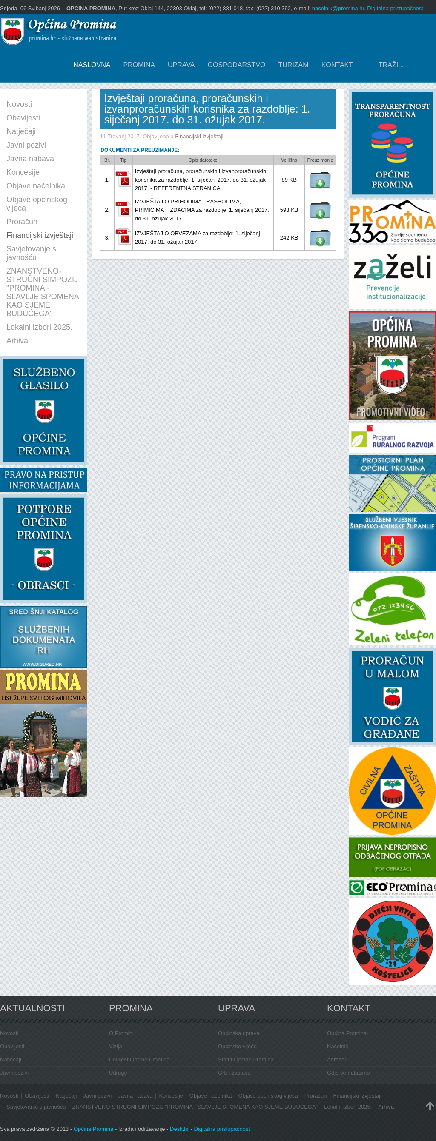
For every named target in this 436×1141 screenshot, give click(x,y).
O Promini (121, 1033)
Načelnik (337, 1046)
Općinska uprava (239, 1033)
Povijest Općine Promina (139, 1059)
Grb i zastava (234, 1073)
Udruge (118, 1073)
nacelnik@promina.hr (338, 8)
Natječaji (10, 1059)
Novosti (9, 1033)
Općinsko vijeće (237, 1046)
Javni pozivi (14, 1073)
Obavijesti (12, 1046)
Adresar (337, 1059)
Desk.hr (179, 1129)
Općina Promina (347, 1033)
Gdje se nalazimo (348, 1073)
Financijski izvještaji (199, 136)
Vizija (115, 1046)
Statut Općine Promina (246, 1059)
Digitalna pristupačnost (395, 8)
